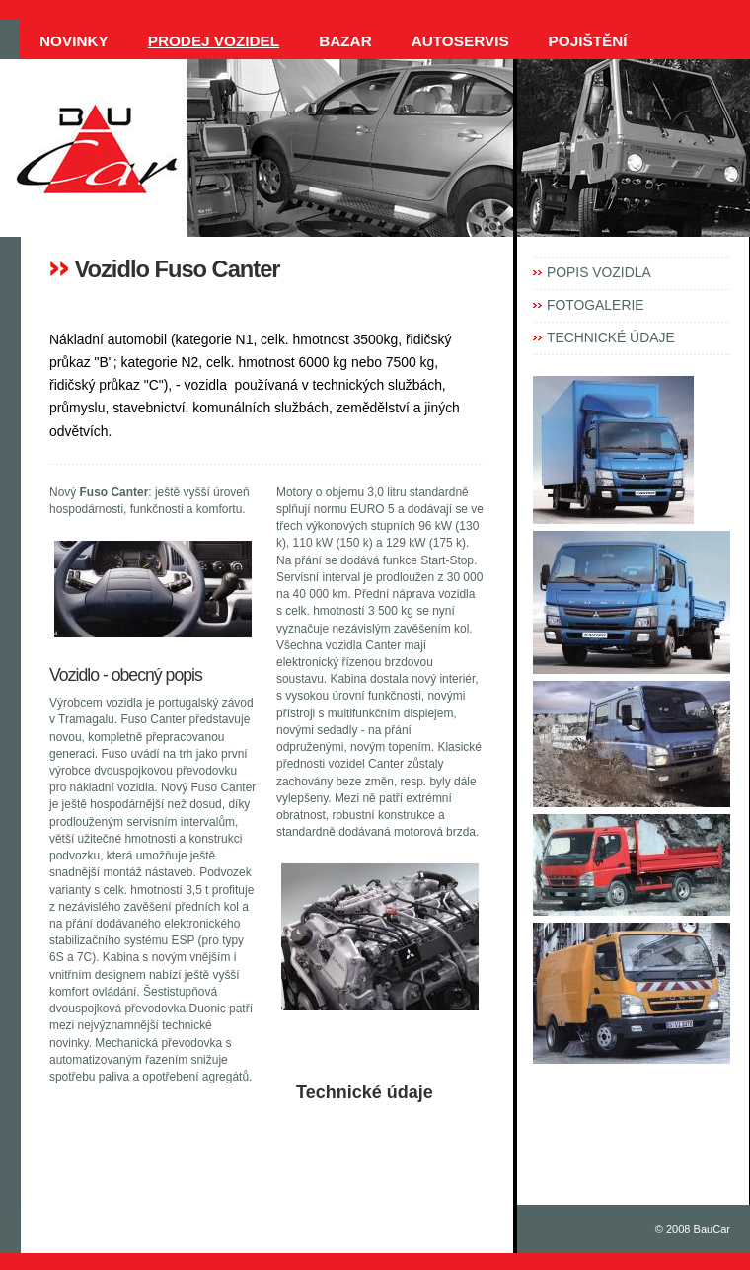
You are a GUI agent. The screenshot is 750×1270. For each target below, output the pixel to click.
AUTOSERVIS (460, 41)
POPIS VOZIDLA (599, 272)
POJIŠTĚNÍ (588, 41)
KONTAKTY (80, 80)
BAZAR (345, 41)
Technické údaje (364, 1092)
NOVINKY (74, 41)
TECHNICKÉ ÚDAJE (611, 337)
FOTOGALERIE (595, 305)
